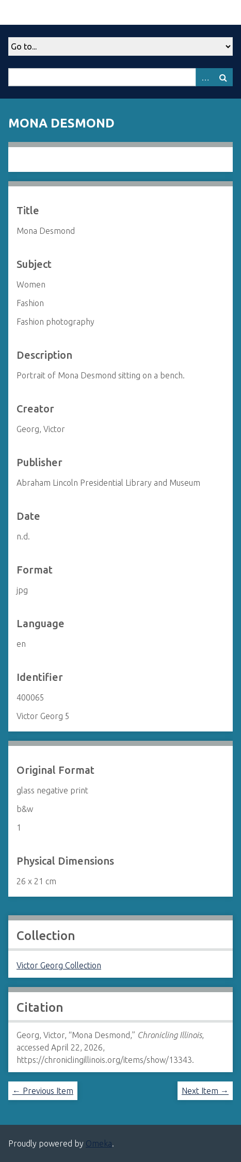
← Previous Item (42, 1090)
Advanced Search (205, 77)
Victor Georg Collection (59, 965)
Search (223, 77)
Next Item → (205, 1090)
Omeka (99, 1143)
